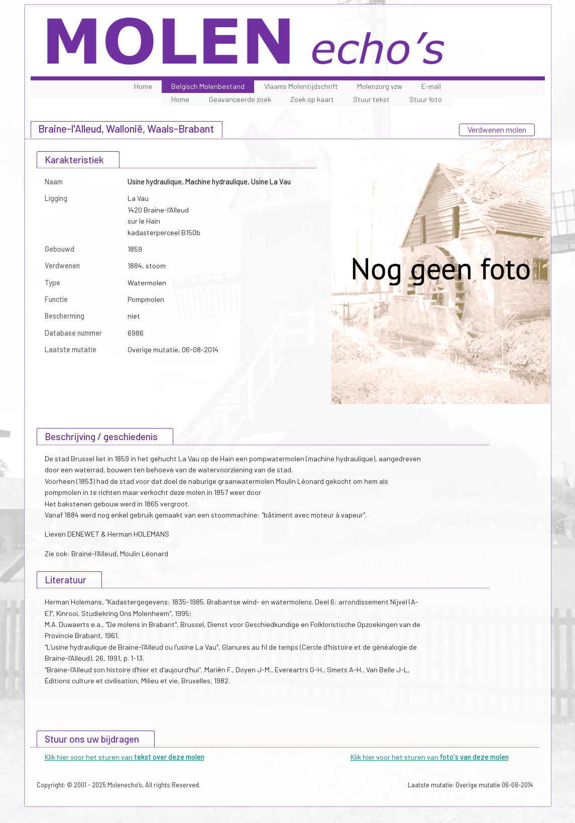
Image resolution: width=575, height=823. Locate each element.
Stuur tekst (371, 99)
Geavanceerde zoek (240, 99)
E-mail (431, 86)
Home (143, 86)
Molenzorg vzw (379, 86)
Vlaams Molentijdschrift (301, 86)
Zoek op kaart (312, 99)
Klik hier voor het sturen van (124, 757)
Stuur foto (425, 99)
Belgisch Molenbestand (208, 86)
